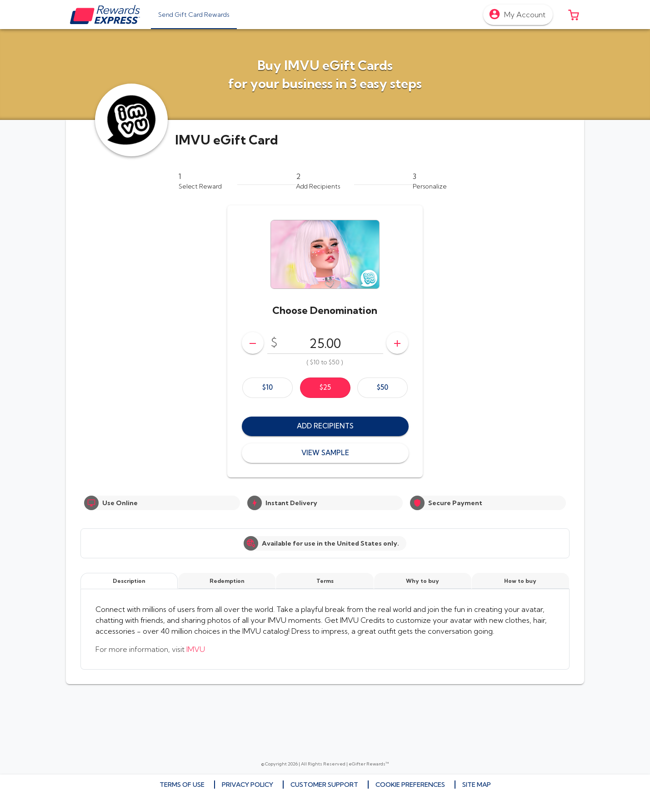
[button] (573, 14)
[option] (267, 388)
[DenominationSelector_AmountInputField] (325, 343)
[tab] (194, 14)
